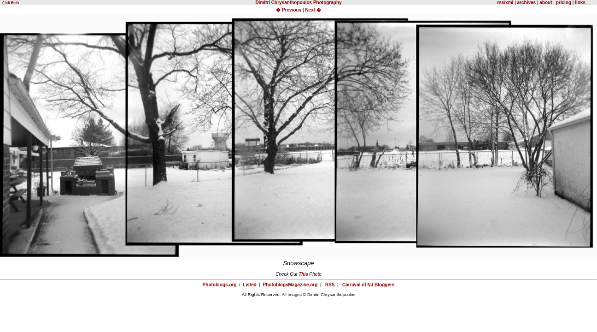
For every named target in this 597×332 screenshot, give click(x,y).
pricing (563, 2)
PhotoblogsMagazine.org (290, 284)
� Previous (289, 9)
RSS (330, 284)
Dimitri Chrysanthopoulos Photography (298, 2)
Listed (249, 284)
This (303, 274)
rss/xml (505, 2)
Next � (313, 9)
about (545, 2)
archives (526, 2)
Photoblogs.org (220, 284)
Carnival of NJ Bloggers (368, 284)
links (579, 2)
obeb (10, 2)
